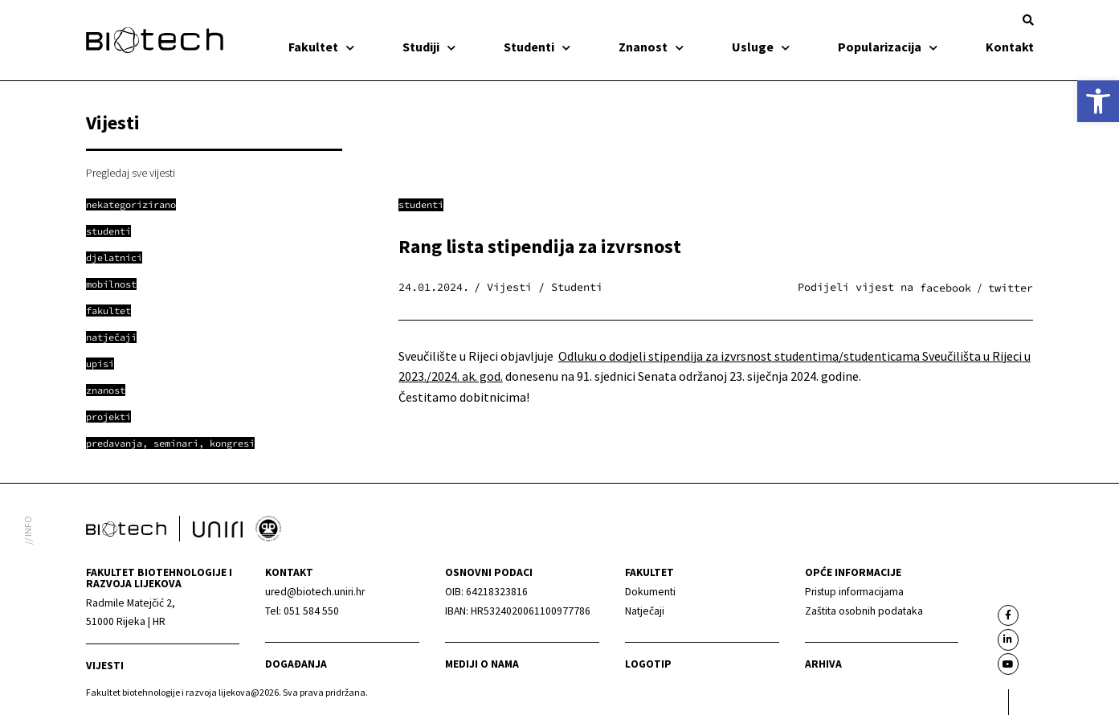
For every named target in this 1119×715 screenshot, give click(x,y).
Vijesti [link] (105, 665)
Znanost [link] (651, 46)
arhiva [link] (823, 664)
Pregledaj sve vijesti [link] (130, 172)
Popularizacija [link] (887, 46)
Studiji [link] (428, 46)
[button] (1028, 20)
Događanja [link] (296, 664)
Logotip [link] (648, 664)
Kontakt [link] (1010, 47)
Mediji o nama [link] (482, 664)
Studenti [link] (537, 46)
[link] (1098, 101)
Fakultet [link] (321, 46)
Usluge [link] (761, 46)
